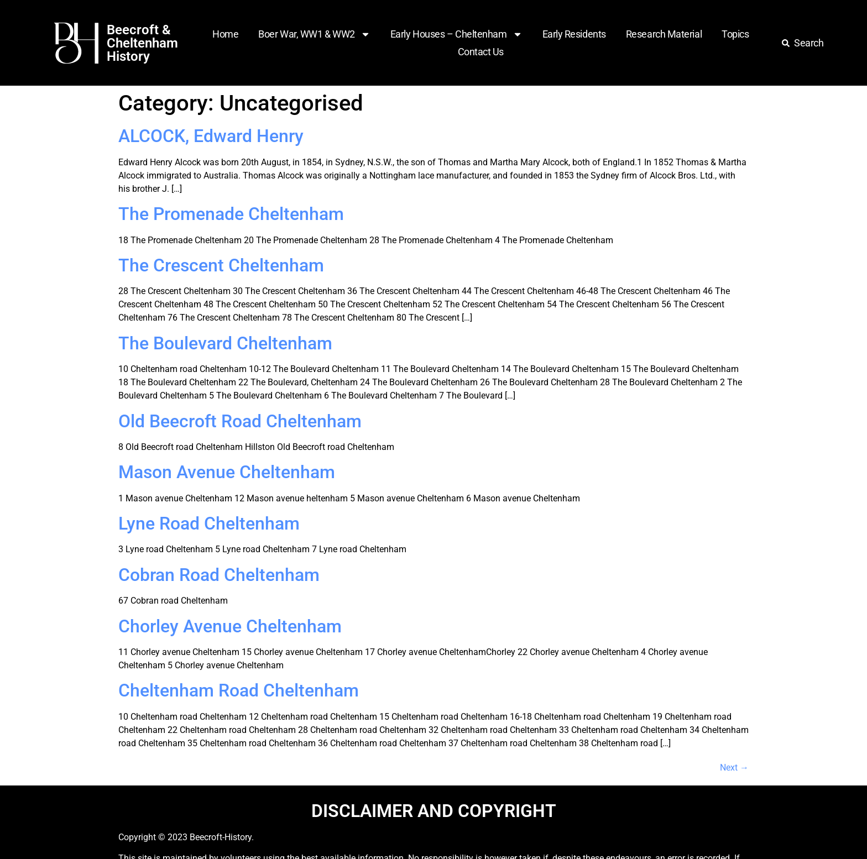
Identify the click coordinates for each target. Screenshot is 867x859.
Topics (735, 34)
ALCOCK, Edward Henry (211, 135)
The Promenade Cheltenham (231, 213)
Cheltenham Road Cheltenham (238, 690)
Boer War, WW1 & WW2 (314, 34)
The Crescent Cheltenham (221, 265)
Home (225, 34)
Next (734, 767)
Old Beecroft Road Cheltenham (240, 421)
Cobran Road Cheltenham (219, 574)
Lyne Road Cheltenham (209, 523)
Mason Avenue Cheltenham (226, 472)
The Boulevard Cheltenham (225, 343)
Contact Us (481, 51)
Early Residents (574, 34)
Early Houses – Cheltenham (456, 34)
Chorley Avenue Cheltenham (230, 626)
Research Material (664, 34)
